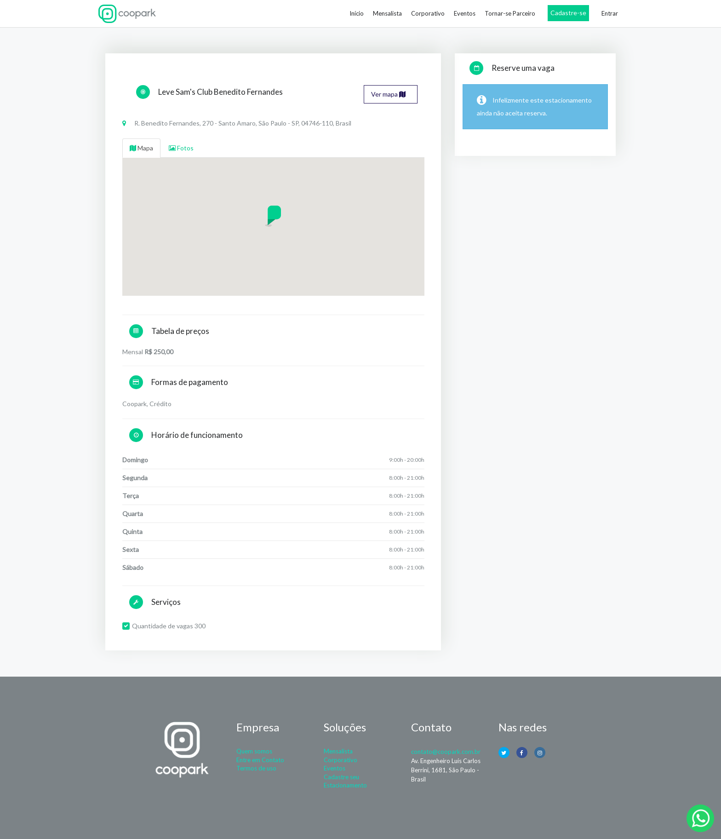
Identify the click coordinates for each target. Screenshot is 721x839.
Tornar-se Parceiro (510, 13)
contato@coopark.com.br (446, 751)
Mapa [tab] (141, 148)
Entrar (609, 13)
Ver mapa (388, 94)
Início (356, 13)
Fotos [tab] (181, 148)
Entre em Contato (260, 760)
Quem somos (254, 751)
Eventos (464, 13)
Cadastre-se (568, 13)
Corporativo (428, 13)
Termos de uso (256, 768)
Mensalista (387, 13)
